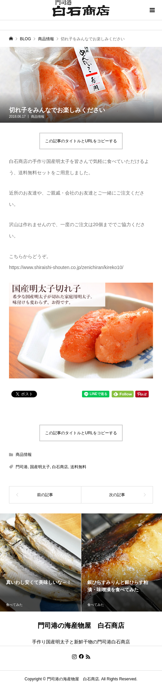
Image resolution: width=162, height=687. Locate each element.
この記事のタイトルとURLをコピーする (81, 141)
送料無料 (78, 467)
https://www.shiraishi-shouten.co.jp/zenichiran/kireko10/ (66, 267)
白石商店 (60, 467)
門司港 (22, 467)
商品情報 (37, 116)
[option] (40, 562)
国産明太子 (40, 467)
